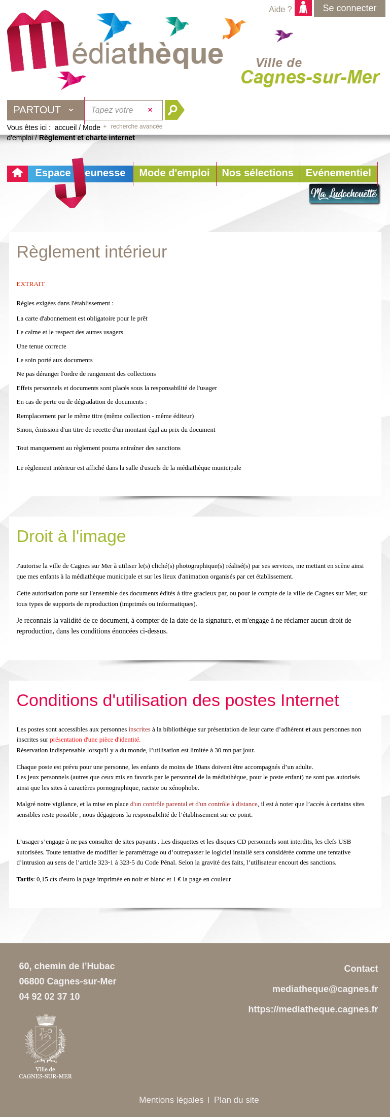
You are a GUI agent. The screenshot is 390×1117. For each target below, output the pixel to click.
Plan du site (236, 1100)
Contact (361, 969)
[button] (174, 174)
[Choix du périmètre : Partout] (46, 110)
